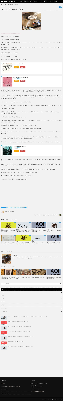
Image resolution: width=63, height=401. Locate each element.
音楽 (26, 207)
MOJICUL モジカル (8, 1)
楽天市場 (22, 67)
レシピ (3, 298)
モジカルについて (5, 389)
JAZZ (60, 1)
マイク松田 (22, 207)
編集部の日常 (46, 1)
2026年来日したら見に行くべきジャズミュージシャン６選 (17, 338)
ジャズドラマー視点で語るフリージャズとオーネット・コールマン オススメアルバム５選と (24, 318)
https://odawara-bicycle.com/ (38, 391)
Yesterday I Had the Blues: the (19, 146)
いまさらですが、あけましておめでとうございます (16, 333)
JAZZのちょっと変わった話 (14, 207)
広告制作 (55, 1)
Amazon (16, 67)
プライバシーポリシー (6, 392)
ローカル (40, 1)
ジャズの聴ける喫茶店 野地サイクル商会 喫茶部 (28, 1)
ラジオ (51, 1)
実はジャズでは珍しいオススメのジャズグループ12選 (17, 328)
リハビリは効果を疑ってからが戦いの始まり (15, 323)
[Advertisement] (31, 192)
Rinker (18, 78)
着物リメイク (4, 308)
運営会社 (3, 383)
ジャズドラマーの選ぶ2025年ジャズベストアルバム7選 (17, 348)
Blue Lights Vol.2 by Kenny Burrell (20, 77)
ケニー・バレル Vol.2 (18, 63)
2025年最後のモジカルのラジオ (12, 343)
